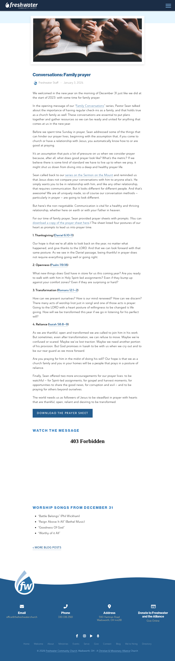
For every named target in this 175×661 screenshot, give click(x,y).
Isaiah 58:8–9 (58, 324)
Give (96, 643)
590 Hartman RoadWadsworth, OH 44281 (109, 618)
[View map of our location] (109, 605)
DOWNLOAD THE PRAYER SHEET (62, 413)
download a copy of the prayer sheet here (61, 223)
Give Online (153, 620)
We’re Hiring (131, 643)
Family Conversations (90, 106)
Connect (107, 643)
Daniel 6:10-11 (63, 235)
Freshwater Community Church (61, 650)
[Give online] (153, 605)
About (51, 643)
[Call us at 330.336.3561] (66, 605)
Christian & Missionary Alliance (114, 650)
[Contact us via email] (22, 605)
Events (76, 643)
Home (26, 643)
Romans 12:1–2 (67, 290)
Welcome (38, 643)
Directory (147, 643)
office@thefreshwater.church (21, 617)
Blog (118, 643)
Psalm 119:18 (59, 265)
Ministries (63, 643)
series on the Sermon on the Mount (89, 175)
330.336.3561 (65, 617)
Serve (86, 643)
